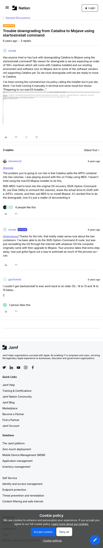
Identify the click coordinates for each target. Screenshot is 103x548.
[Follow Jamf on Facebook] (33, 367)
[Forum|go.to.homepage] (21, 8)
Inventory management (16, 466)
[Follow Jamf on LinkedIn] (11, 367)
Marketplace (9, 408)
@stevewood (11, 236)
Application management (17, 460)
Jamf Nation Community (17, 396)
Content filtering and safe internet (22, 501)
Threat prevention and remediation (23, 495)
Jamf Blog (8, 402)
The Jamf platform (13, 443)
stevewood (14, 161)
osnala (12, 50)
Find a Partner (10, 419)
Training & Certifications (17, 390)
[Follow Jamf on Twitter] (4, 367)
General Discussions (17, 17)
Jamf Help (8, 384)
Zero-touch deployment (16, 449)
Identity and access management (22, 483)
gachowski (14, 279)
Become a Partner (13, 414)
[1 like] (16, 305)
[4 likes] (19, 207)
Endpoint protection (14, 489)
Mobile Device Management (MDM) (23, 455)
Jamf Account (10, 425)
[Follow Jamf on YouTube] (18, 367)
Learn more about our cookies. (70, 524)
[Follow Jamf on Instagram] (25, 367)
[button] (7, 8)
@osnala (8, 167)
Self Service (9, 478)
